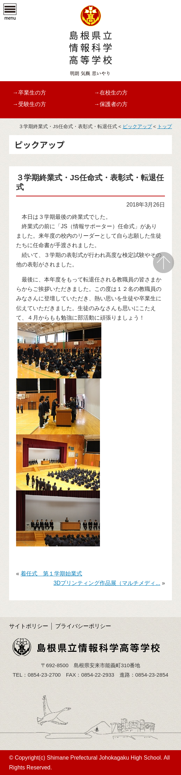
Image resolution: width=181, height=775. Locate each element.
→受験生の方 (29, 104)
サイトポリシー (28, 626)
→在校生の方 (111, 93)
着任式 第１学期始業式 (51, 574)
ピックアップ (137, 126)
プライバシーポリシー (83, 626)
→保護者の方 (111, 104)
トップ (164, 126)
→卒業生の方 (29, 93)
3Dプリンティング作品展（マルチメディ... (106, 583)
